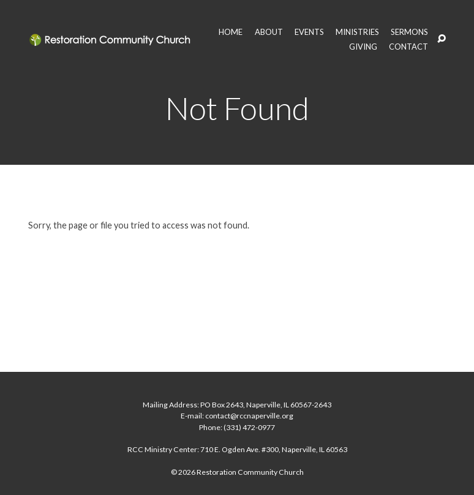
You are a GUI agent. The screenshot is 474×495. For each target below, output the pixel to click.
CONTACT (408, 47)
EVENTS (309, 32)
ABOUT (269, 32)
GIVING (363, 47)
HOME (231, 32)
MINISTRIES (357, 32)
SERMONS (409, 32)
